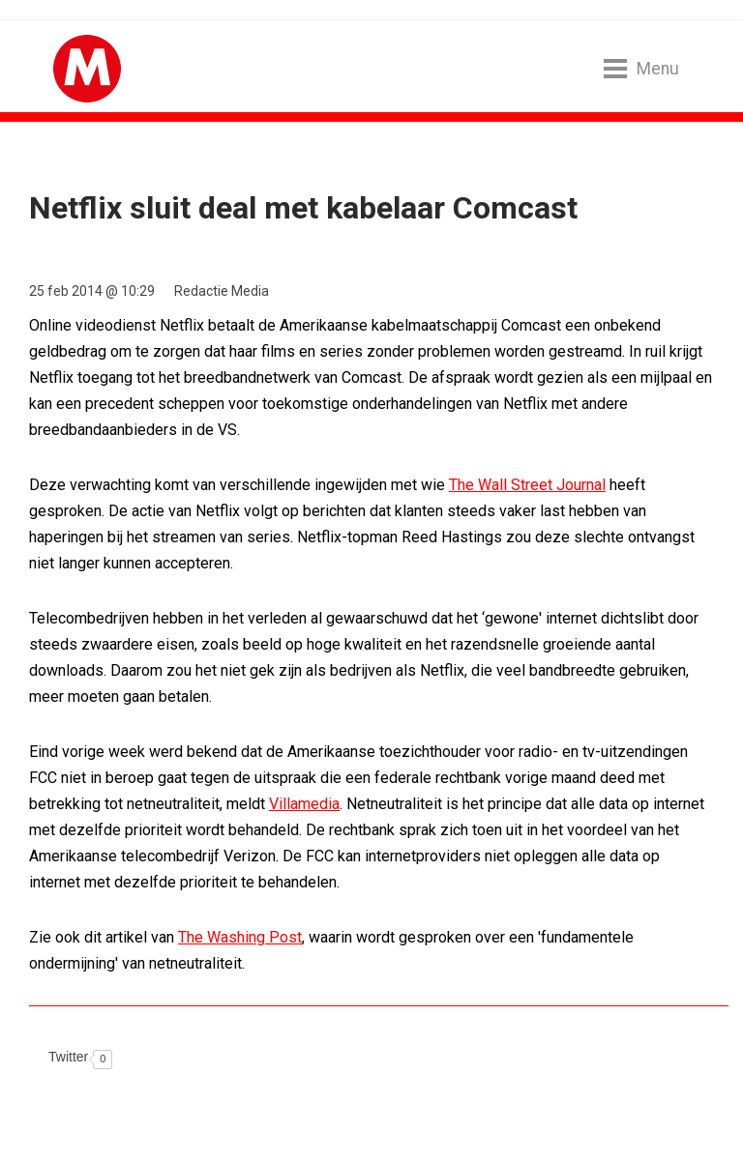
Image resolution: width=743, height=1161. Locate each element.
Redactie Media (221, 291)
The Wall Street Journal (527, 485)
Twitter (68, 1056)
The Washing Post (240, 937)
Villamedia (304, 804)
